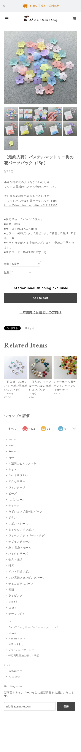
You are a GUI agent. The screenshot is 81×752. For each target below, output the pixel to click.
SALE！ (13, 601)
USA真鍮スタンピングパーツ (26, 577)
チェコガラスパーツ (21, 583)
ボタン (12, 517)
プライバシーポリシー (21, 649)
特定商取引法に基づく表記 (24, 655)
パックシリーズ (18, 553)
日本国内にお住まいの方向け (40, 312)
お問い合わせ (16, 644)
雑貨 (11, 565)
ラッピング (15, 595)
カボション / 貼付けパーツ (25, 511)
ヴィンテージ (16, 487)
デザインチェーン (19, 541)
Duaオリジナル (18, 475)
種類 (7, 263)
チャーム (14, 505)
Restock (13, 451)
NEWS (12, 632)
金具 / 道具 (15, 559)
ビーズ (12, 493)
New (11, 445)
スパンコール (16, 499)
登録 (66, 706)
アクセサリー (16, 481)
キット (12, 469)
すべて (12, 428)
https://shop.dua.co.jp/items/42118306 (30, 205)
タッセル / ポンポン (21, 529)
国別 (11, 589)
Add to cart (40, 298)
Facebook (14, 676)
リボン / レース (18, 523)
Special (13, 457)
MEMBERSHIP (16, 638)
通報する (30, 328)
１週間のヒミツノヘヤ (22, 463)
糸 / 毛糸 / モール (20, 547)
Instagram (15, 670)
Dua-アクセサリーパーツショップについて (33, 627)
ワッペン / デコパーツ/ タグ (26, 535)
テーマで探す (16, 613)
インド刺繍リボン (19, 571)
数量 (7, 272)
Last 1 (12, 607)
